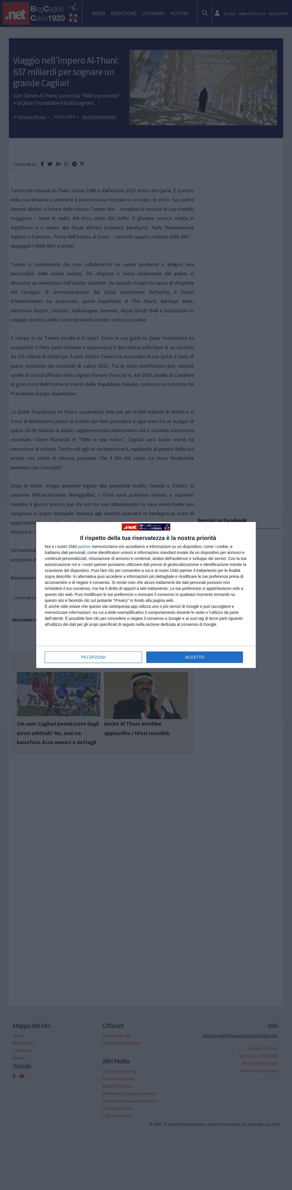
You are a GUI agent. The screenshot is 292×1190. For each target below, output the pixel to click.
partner (84, 547)
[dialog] (146, 595)
